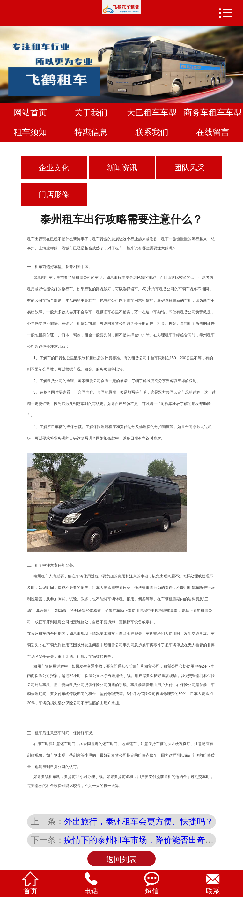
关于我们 (90, 112)
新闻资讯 (122, 168)
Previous (6, 61)
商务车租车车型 (213, 112)
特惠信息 (90, 132)
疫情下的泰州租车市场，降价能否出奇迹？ (143, 840)
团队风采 (189, 168)
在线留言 (212, 132)
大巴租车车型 (152, 112)
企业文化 (54, 168)
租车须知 (30, 132)
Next (237, 61)
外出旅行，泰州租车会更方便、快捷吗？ (138, 821)
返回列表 (121, 859)
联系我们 (151, 132)
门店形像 (54, 194)
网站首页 (30, 112)
